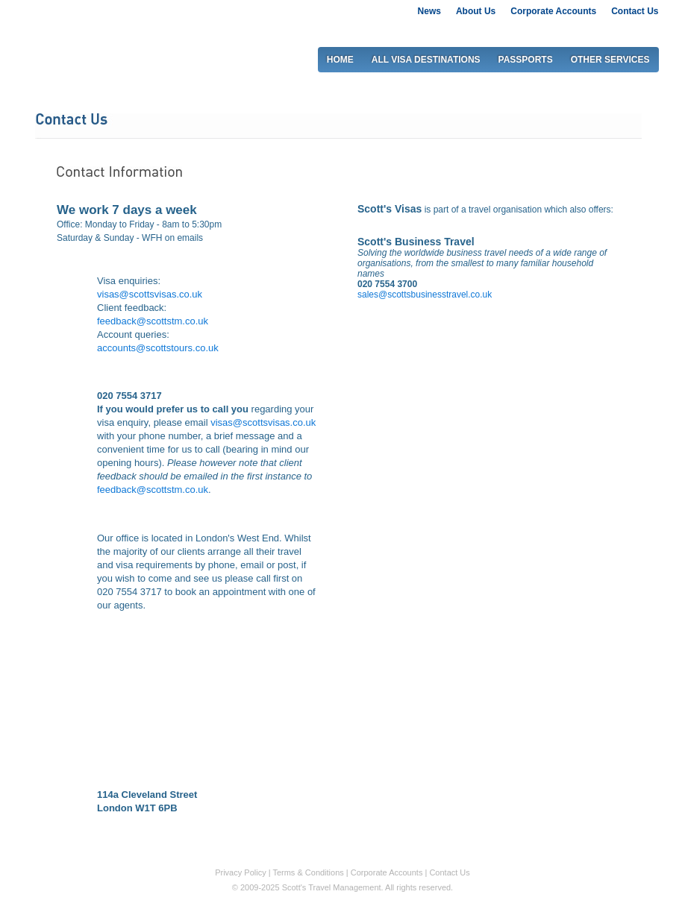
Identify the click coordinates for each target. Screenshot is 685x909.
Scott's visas (73, 36)
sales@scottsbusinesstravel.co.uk (424, 294)
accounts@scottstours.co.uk (158, 347)
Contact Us (634, 11)
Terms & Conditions (307, 872)
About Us (475, 11)
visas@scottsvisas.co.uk (149, 294)
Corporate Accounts (553, 11)
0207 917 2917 (608, 31)
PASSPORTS (525, 59)
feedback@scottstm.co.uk (152, 321)
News (429, 11)
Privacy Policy (240, 872)
